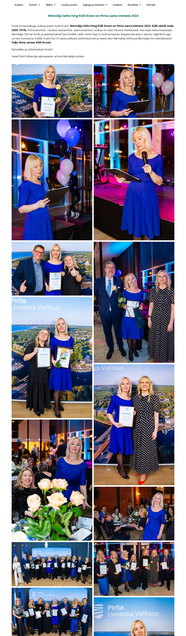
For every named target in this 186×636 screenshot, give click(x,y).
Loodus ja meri (69, 4)
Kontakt (151, 4)
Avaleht (19, 4)
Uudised (117, 4)
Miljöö (50, 4)
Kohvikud (134, 4)
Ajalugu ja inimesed (95, 4)
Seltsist (34, 4)
